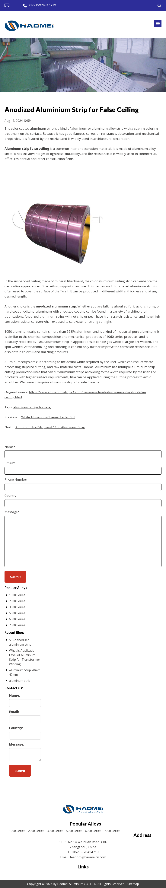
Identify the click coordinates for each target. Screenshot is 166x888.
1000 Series (17, 595)
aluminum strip (19, 681)
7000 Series (17, 625)
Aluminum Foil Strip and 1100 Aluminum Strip (50, 427)
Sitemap (133, 884)
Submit (19, 771)
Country (10, 495)
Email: (14, 712)
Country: (16, 728)
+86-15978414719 (42, 5)
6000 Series (17, 619)
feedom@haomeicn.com (88, 857)
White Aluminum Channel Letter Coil (48, 417)
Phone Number (16, 479)
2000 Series (17, 601)
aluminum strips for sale (31, 407)
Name (10, 447)
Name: (14, 695)
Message (12, 512)
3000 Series (17, 607)
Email (10, 463)
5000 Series (17, 613)
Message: (16, 744)
